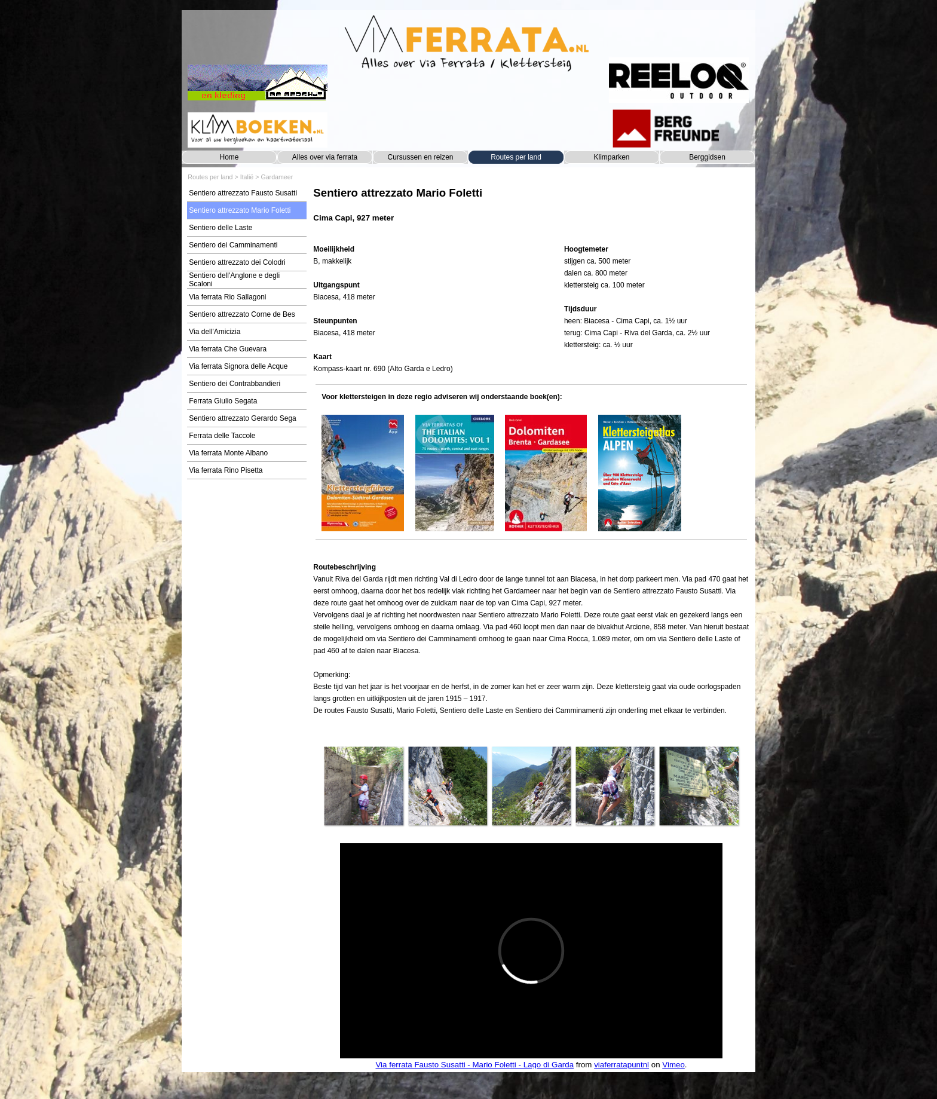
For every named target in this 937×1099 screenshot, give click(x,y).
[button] (363, 786)
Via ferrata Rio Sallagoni (227, 297)
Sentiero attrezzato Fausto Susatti (243, 193)
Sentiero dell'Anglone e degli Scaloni (234, 279)
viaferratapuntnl (621, 1064)
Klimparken (611, 157)
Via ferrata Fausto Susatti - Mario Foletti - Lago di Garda (474, 1064)
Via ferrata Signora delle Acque (238, 366)
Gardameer (277, 176)
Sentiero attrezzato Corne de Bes (242, 314)
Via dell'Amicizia (214, 331)
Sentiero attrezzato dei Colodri (237, 262)
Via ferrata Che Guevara (228, 349)
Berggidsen (707, 157)
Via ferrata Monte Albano (228, 453)
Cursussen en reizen (420, 157)
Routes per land (516, 157)
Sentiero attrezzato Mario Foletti (239, 210)
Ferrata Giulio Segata (223, 401)
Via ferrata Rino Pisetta (225, 470)
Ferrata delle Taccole (222, 435)
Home (228, 157)
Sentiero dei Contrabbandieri (234, 383)
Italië (247, 176)
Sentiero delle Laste (220, 228)
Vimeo (673, 1064)
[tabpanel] (531, 210)
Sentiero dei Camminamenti (233, 245)
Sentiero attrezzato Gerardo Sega (242, 418)
